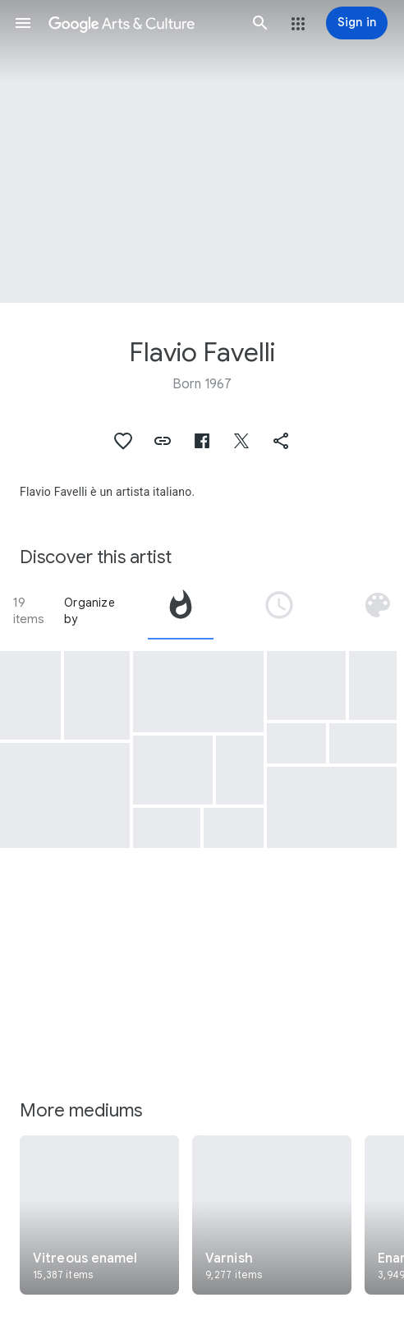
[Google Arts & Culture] (141, 23)
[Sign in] (357, 23)
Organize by (89, 610)
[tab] (180, 611)
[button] (23, 23)
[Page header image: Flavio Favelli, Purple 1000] (202, 151)
